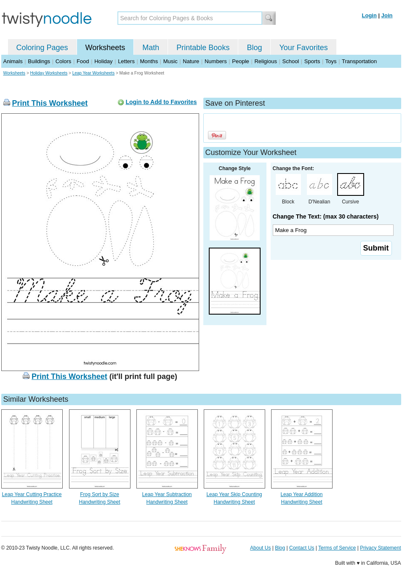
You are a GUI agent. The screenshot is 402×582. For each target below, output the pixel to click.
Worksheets (105, 47)
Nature (191, 61)
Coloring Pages (42, 47)
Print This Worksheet (50, 103)
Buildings (39, 61)
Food (83, 61)
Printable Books (202, 47)
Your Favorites (303, 47)
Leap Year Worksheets (93, 73)
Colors (64, 61)
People (240, 61)
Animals (13, 61)
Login (369, 15)
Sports (312, 61)
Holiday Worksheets (49, 73)
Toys (331, 61)
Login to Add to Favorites (161, 102)
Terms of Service (337, 548)
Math (150, 47)
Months (149, 61)
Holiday (103, 61)
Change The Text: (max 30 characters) (326, 216)
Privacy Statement (380, 548)
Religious (265, 61)
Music (170, 61)
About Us (260, 548)
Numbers (216, 61)
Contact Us (301, 548)
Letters (126, 61)
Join (387, 15)
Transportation (359, 61)
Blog (254, 47)
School (290, 61)
